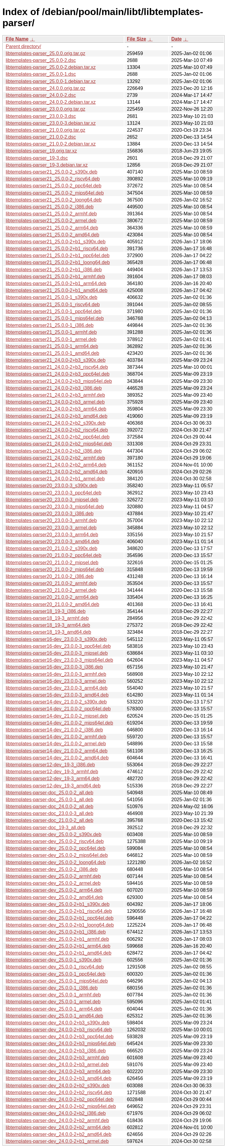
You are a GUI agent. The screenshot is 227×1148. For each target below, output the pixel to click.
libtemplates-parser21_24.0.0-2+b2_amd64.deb (56, 471)
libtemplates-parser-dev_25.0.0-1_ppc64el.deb (55, 974)
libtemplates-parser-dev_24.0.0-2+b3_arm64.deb (58, 1071)
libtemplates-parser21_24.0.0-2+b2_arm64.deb (56, 464)
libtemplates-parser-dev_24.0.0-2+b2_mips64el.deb (61, 1106)
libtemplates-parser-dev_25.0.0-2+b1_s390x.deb (58, 904)
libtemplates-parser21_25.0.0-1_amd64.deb (52, 353)
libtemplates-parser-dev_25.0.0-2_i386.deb (52, 869)
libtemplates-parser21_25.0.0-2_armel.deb (51, 220)
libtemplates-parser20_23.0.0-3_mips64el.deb (55, 506)
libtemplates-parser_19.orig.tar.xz (41, 150)
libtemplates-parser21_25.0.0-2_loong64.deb (53, 199)
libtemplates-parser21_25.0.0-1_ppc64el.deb (53, 311)
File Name (17, 39)
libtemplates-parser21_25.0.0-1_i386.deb (50, 325)
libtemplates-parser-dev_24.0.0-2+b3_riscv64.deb (59, 1029)
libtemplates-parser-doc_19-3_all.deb (45, 827)
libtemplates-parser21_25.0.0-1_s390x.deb (51, 297)
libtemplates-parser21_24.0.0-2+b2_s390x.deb (55, 423)
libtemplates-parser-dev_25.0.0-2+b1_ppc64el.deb (60, 918)
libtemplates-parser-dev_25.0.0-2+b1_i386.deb (56, 931)
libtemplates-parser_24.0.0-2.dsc (41, 95)
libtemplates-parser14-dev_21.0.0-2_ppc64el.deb (58, 708)
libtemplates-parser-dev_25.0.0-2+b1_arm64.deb (58, 946)
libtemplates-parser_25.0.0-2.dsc (41, 60)
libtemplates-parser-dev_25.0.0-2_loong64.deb (56, 862)
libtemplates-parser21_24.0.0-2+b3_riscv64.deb (57, 367)
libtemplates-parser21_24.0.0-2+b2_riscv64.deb (57, 429)
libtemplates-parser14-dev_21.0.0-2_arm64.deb (56, 750)
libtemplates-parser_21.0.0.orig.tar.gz (45, 130)
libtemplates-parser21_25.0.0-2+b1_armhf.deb (55, 276)
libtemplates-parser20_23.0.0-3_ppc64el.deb (53, 492)
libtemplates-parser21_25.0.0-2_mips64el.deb (55, 192)
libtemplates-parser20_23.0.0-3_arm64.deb (52, 534)
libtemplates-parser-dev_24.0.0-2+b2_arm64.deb (58, 1127)
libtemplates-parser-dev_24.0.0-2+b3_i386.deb (56, 1050)
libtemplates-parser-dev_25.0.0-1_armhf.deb (53, 994)
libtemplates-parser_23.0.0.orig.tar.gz (45, 109)
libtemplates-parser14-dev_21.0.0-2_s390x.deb (56, 701)
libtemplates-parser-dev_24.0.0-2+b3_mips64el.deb (61, 1043)
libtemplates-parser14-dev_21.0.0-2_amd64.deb (57, 757)
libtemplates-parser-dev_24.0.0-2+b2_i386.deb (56, 1113)
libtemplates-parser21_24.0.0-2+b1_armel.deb (55, 478)
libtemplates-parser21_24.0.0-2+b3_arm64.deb (56, 408)
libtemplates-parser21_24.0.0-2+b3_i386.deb (54, 388)
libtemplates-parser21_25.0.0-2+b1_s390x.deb (55, 241)
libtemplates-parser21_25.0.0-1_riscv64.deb (53, 304)
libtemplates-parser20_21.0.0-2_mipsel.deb (52, 562)
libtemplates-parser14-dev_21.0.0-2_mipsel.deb (57, 716)
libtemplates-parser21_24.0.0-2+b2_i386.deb (54, 451)
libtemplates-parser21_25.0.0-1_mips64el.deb (55, 318)
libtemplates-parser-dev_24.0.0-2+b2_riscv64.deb (59, 1092)
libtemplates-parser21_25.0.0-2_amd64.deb (52, 234)
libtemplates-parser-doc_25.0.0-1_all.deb (49, 799)
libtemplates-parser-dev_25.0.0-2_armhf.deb (53, 876)
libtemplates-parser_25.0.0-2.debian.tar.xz (51, 67)
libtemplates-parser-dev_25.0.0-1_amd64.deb (54, 1015)
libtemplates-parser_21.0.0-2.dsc (41, 137)
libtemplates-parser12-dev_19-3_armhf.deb (52, 771)
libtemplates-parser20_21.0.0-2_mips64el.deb (55, 569)
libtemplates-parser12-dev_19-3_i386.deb (50, 764)
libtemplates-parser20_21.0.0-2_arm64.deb (52, 597)
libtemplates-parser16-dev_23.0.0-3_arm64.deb (56, 688)
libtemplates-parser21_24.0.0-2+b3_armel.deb (55, 402)
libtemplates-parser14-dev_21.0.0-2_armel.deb (56, 743)
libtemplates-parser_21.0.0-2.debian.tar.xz (51, 143)
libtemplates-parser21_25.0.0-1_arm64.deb (52, 346)
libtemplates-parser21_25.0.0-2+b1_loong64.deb (58, 262)
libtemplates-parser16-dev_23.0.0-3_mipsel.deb (57, 653)
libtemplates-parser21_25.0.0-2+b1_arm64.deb (56, 283)
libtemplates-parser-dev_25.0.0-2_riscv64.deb (55, 841)
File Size (136, 39)
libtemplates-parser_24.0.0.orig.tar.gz (45, 88)
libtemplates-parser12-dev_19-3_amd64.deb (53, 785)
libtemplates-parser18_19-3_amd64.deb (48, 632)
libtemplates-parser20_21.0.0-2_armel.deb (51, 590)
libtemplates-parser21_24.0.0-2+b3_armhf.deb (55, 395)
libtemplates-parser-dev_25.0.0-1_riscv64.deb (55, 966)
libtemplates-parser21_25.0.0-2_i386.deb (50, 206)
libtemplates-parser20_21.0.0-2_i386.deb (50, 576)
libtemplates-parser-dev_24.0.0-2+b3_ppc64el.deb (60, 1036)
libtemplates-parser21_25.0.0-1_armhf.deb (51, 332)
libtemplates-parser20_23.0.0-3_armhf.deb (51, 520)
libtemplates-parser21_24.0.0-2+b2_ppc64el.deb (58, 436)
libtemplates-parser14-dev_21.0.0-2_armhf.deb (56, 736)
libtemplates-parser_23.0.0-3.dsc (41, 116)
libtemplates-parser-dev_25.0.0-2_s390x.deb (53, 834)
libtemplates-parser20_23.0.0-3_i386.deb (50, 513)
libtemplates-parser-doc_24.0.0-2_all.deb (49, 806)
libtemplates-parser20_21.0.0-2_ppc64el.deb (53, 555)
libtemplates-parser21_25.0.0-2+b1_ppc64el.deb (58, 255)
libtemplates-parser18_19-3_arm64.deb (48, 625)
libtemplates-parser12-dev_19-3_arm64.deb (52, 778)
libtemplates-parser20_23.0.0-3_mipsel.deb (52, 499)
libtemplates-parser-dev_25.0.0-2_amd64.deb (54, 897)
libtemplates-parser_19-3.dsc (37, 158)
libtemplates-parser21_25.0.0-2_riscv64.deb (53, 178)
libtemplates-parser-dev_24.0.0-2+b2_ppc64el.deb (60, 1099)
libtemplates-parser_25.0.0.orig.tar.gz (45, 53)
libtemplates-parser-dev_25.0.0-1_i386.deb (52, 987)
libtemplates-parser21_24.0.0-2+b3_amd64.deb (56, 416)
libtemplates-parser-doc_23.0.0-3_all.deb (49, 813)
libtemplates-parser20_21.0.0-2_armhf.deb (51, 583)
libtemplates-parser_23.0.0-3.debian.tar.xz (51, 123)
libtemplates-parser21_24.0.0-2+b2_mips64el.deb (59, 443)
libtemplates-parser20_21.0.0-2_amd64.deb (52, 604)
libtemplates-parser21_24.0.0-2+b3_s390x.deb (55, 360)
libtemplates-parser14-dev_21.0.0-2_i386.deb (54, 729)
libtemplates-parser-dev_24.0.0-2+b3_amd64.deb (58, 1078)
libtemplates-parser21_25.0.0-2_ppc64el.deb (53, 185)
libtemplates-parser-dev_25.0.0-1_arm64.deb (54, 1008)
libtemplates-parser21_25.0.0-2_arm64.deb (52, 227)
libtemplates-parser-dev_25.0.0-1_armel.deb (53, 1001)
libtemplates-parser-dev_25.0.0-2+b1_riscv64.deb (59, 911)
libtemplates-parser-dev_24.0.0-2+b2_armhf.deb (57, 1120)
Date (176, 39)
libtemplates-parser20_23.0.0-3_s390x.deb (51, 485)
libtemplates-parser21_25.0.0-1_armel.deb (51, 339)
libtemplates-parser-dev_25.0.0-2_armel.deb (53, 883)
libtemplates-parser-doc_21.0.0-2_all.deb (49, 820)
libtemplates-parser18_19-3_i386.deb (46, 611)
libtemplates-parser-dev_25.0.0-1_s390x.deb (53, 959)
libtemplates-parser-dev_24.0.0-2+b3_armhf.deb (57, 1057)
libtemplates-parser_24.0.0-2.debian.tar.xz (51, 102)
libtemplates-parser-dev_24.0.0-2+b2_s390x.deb (58, 1085)
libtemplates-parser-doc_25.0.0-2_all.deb (49, 792)
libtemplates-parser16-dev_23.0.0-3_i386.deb (54, 666)
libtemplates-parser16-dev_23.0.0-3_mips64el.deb (59, 660)
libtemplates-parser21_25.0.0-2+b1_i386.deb (54, 269)
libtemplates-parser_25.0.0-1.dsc (41, 74)
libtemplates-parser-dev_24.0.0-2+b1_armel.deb (57, 1141)
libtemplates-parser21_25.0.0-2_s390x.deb (51, 171)
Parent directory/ (23, 46)
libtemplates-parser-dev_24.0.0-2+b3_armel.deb (57, 1064)
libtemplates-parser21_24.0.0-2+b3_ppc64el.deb (58, 374)
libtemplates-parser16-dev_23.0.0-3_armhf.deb (56, 674)
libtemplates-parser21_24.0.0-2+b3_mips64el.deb (59, 381)
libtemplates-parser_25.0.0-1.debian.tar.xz (51, 81)
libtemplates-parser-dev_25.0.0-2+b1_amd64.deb (58, 953)
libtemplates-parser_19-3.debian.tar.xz (47, 165)
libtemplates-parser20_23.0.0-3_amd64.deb (52, 541)
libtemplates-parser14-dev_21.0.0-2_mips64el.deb (59, 722)
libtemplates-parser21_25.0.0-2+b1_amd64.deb (56, 290)
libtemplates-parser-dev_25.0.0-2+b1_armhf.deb (57, 939)
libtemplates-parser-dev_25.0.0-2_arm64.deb (54, 890)
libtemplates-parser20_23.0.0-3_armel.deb (51, 527)
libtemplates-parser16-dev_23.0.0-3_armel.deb (56, 681)
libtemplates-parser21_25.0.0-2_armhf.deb (51, 213)
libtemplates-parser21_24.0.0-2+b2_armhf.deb (55, 457)
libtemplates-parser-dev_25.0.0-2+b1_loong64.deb (60, 925)
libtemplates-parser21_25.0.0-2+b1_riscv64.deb (57, 248)
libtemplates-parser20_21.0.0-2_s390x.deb (51, 548)
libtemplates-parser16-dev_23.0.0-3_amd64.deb (57, 694)
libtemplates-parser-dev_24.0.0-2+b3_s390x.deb (58, 1022)
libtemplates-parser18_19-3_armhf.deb (47, 618)
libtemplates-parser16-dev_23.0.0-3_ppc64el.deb (58, 646)
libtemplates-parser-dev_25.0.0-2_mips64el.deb (57, 855)
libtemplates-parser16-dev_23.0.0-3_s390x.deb (56, 639)
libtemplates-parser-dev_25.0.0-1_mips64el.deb (57, 980)
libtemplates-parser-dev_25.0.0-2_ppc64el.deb (55, 848)
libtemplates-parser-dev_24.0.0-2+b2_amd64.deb (58, 1134)
